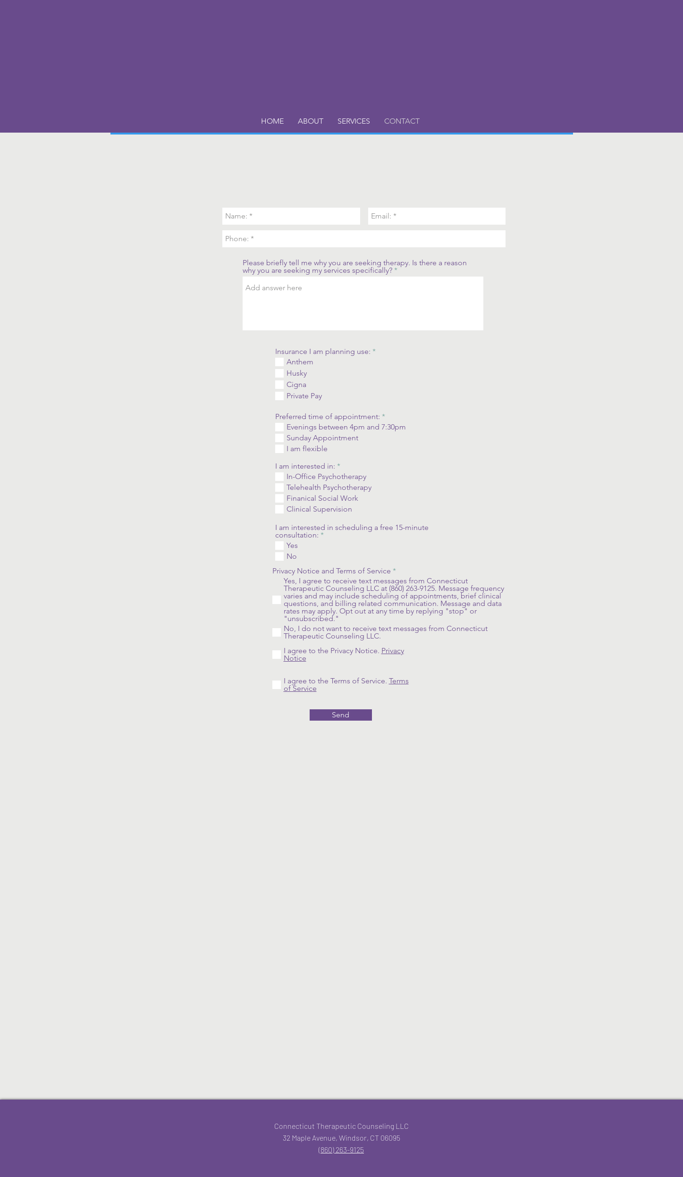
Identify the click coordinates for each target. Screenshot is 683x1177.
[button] (310, 121)
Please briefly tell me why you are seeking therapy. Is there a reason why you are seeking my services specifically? (355, 266)
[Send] (341, 715)
